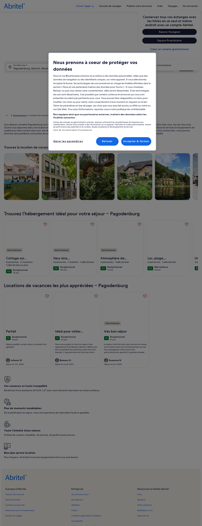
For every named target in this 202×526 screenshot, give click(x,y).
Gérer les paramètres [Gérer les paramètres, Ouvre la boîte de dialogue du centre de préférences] (68, 141)
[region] (102, 102)
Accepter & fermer (136, 141)
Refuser (107, 141)
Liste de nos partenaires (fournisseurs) (72, 130)
